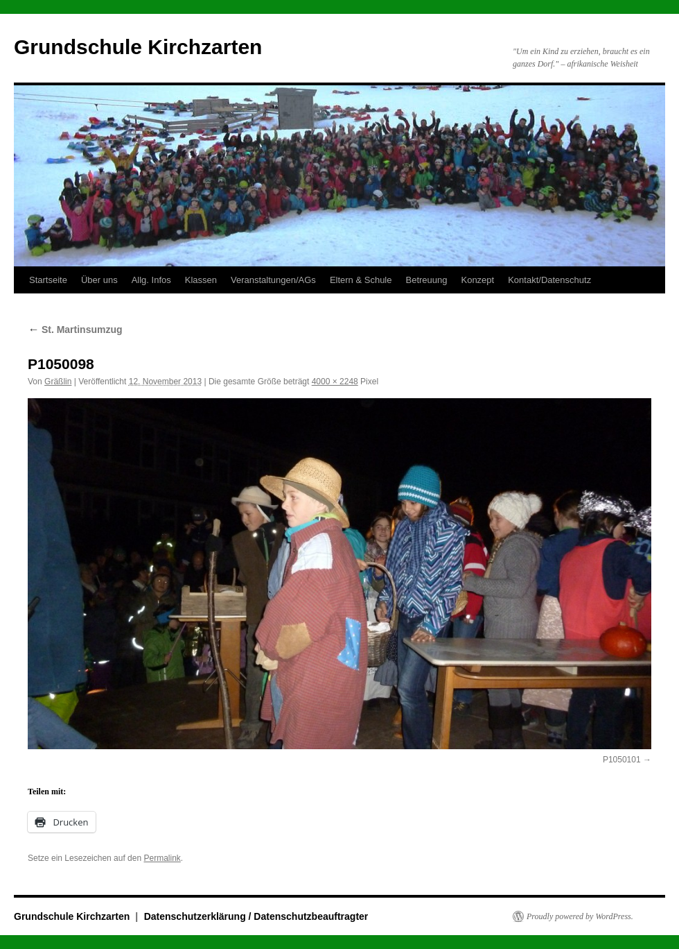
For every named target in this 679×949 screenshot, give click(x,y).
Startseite (48, 280)
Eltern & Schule (361, 280)
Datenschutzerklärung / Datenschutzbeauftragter (256, 916)
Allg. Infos (151, 280)
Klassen (201, 280)
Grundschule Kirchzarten (138, 46)
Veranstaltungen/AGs (273, 280)
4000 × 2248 (335, 381)
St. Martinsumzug (75, 329)
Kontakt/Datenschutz (549, 280)
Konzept (477, 280)
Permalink (161, 858)
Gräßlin (57, 381)
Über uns (99, 280)
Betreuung (426, 280)
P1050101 (622, 759)
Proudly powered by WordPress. (580, 916)
